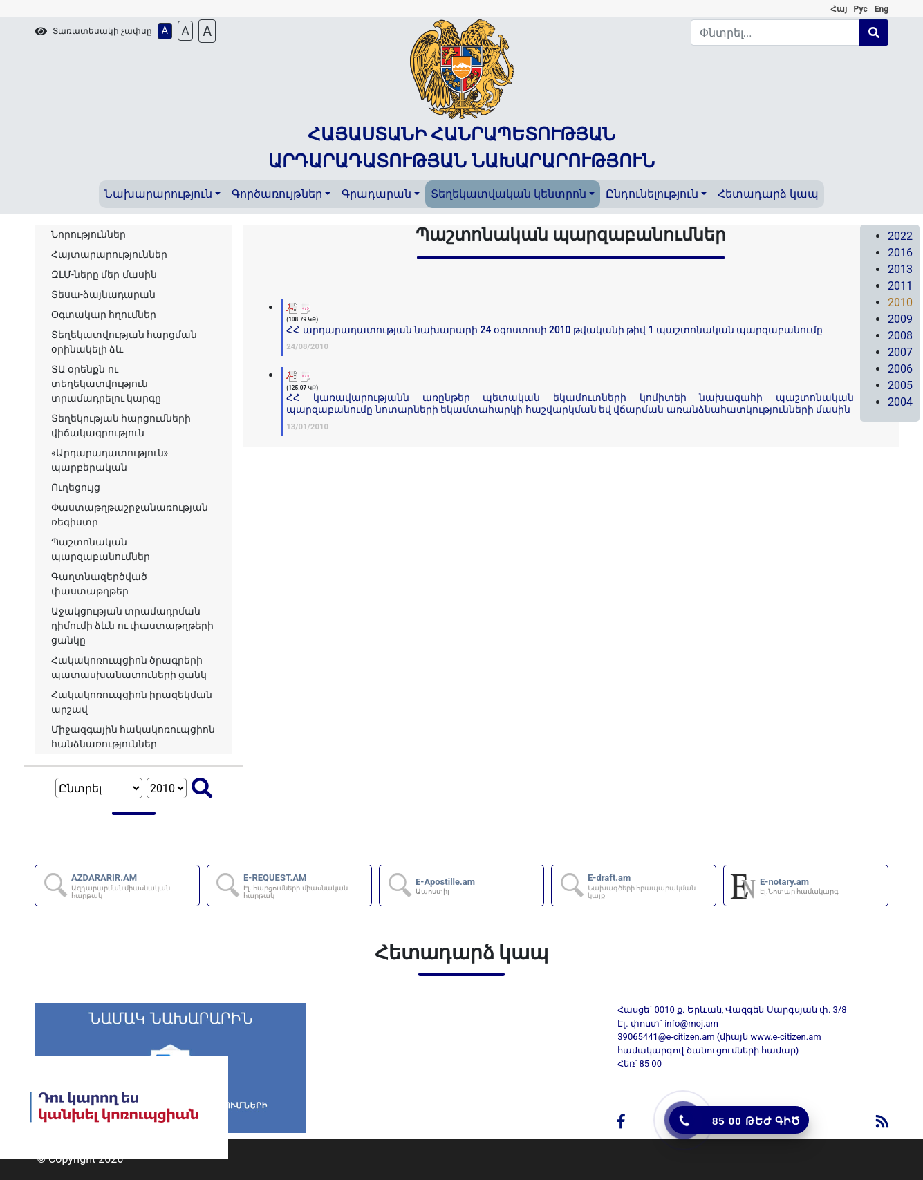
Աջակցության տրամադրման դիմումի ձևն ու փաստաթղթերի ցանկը (132, 626)
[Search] (775, 32)
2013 (900, 269)
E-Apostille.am (445, 886)
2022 (900, 236)
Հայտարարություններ (109, 254)
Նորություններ (88, 234)
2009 (900, 319)
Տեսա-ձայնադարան (103, 294)
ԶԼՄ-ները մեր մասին (104, 274)
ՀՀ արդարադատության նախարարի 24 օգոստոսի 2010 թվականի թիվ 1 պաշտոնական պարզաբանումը (554, 329)
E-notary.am (799, 886)
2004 (900, 402)
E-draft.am (651, 885)
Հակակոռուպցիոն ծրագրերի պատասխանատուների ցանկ (129, 667)
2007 (900, 352)
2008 (900, 335)
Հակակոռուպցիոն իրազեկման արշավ (131, 702)
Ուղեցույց (75, 487)
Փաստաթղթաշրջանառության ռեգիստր (129, 514)
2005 (900, 385)
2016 (900, 252)
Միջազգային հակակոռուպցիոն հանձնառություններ (133, 736)
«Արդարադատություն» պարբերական (109, 460)
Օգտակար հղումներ (103, 314)
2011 (900, 285)
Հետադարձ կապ (768, 194)
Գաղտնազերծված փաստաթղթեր (99, 584)
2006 (900, 368)
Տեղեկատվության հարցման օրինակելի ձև (124, 342)
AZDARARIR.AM (134, 885)
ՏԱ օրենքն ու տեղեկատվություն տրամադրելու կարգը (106, 384)
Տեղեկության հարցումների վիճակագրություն (121, 425)
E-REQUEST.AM (306, 885)
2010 (900, 302)
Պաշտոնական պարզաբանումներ (100, 549)
